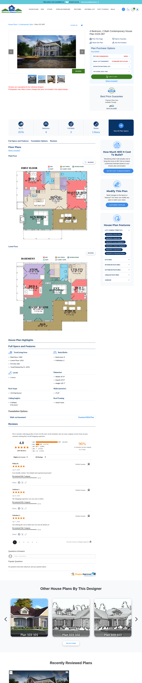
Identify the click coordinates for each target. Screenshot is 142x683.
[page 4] (28, 542)
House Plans (13, 24)
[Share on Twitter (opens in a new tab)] (22, 482)
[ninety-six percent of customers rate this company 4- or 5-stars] (82, 446)
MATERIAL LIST (90, 9)
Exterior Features (113, 270)
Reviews (53, 141)
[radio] (52, 442)
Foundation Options (39, 141)
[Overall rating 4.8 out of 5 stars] (21, 447)
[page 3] (23, 542)
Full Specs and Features (18, 141)
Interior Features (112, 265)
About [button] (113, 9)
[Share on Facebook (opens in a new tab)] (19, 483)
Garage (108, 280)
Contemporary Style (26, 24)
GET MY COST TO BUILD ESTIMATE (118, 171)
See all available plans (90, 2)
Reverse (78, 71)
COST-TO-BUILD (103, 9)
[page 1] (15, 542)
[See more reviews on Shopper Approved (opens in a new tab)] (26, 483)
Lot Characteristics (113, 230)
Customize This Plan (117, 205)
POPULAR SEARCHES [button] (63, 9)
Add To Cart (111, 77)
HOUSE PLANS (33, 9)
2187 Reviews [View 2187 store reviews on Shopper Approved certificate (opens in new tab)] (24, 450)
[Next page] (36, 542)
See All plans (71, 643)
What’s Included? (112, 81)
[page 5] (32, 542)
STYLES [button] (50, 9)
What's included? (14, 150)
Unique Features (112, 275)
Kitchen (108, 260)
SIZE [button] (42, 9)
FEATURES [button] (77, 9)
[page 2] (19, 542)
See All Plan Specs (121, 127)
